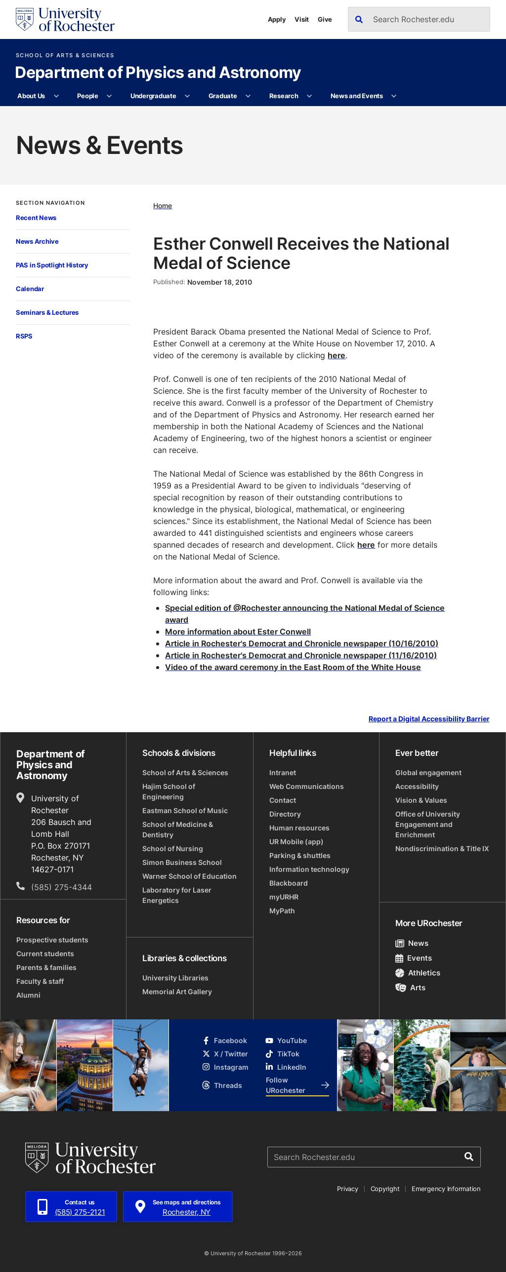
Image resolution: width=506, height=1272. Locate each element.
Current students (45, 953)
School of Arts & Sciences (65, 55)
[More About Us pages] (56, 96)
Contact (282, 800)
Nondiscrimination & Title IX (442, 848)
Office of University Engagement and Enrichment (427, 824)
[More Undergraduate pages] (187, 96)
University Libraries (175, 977)
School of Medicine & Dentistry (177, 829)
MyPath (282, 910)
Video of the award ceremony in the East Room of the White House (293, 667)
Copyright (385, 1188)
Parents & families (46, 967)
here (336, 355)
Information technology (309, 869)
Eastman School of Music (185, 810)
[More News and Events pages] (394, 96)
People (87, 95)
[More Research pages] (309, 96)
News (411, 943)
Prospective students (52, 939)
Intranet (282, 772)
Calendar (30, 288)
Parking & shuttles (300, 855)
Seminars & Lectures (47, 312)
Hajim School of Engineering (168, 791)
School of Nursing (172, 848)
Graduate (223, 95)
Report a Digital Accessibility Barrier (429, 718)
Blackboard (288, 883)
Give (325, 19)
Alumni (28, 995)
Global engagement (428, 772)
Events (413, 958)
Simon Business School (182, 862)
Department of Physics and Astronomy (158, 73)
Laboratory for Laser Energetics (176, 895)
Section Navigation (50, 203)
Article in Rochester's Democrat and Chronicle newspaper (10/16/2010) (301, 643)
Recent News (36, 217)
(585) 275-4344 (61, 887)
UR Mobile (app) (296, 841)
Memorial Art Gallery (177, 991)
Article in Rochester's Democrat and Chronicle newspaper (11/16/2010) (301, 655)
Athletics (417, 973)
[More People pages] (109, 96)
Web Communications (306, 786)
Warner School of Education (189, 876)
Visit (302, 19)
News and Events (357, 95)
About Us (31, 95)
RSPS (24, 336)
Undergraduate (153, 95)
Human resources (299, 827)
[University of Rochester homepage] (65, 19)
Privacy (347, 1188)
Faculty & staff (40, 981)
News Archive (37, 241)
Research (283, 95)
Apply (277, 19)
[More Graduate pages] (248, 96)
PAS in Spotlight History (52, 265)
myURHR (283, 896)
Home (162, 205)
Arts (410, 987)
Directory (285, 814)
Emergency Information (446, 1188)
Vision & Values (421, 800)
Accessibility (417, 786)
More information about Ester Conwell (238, 631)
